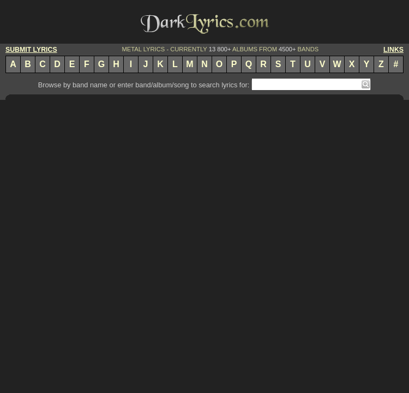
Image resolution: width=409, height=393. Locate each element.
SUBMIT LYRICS (31, 49)
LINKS (393, 49)
